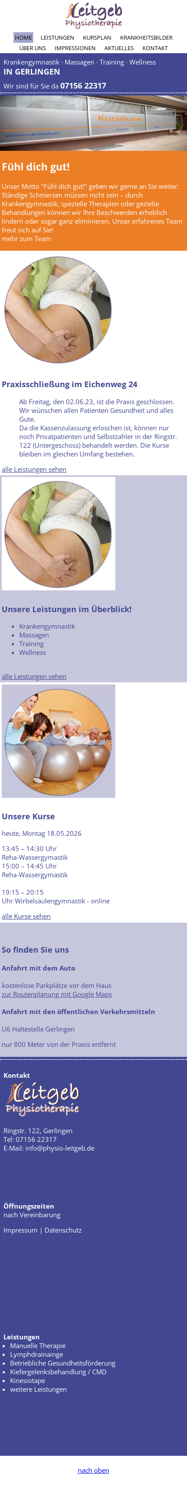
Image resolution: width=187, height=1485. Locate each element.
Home (23, 37)
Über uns (32, 48)
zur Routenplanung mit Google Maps (57, 994)
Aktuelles (119, 48)
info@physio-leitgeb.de (59, 1148)
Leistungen (57, 37)
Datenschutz (63, 1230)
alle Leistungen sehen (34, 469)
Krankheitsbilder (146, 37)
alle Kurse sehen (26, 916)
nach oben (93, 1470)
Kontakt (155, 48)
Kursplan (97, 37)
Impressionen (75, 48)
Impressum (20, 1230)
